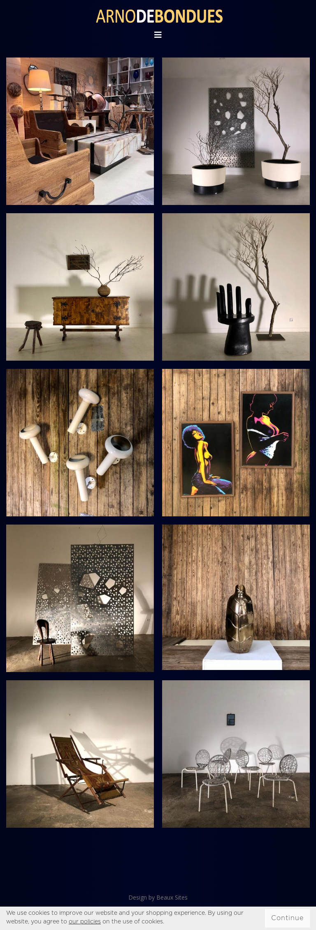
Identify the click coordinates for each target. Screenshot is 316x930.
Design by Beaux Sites (158, 897)
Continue (287, 918)
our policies (85, 922)
